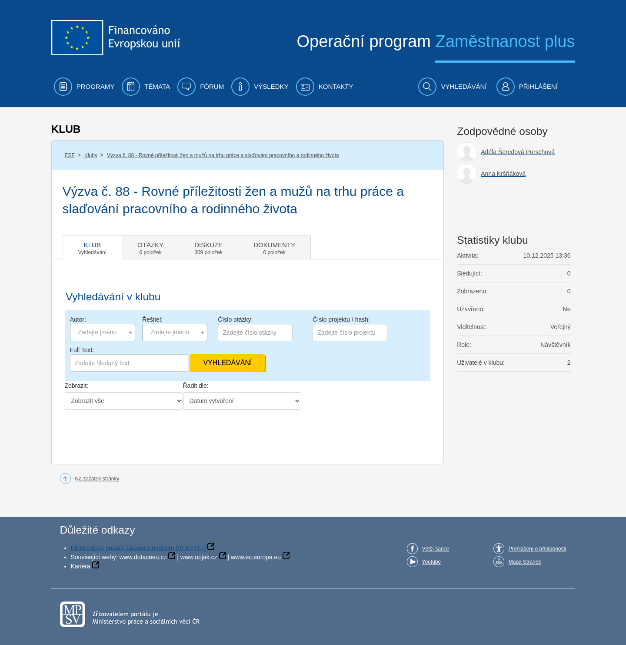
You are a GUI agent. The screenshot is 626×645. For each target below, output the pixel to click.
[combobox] (102, 332)
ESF (70, 155)
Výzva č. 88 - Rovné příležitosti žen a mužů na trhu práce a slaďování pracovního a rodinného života (223, 155)
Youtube (431, 562)
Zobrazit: (76, 385)
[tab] (93, 247)
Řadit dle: (196, 385)
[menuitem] (84, 86)
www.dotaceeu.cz (143, 557)
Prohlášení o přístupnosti (537, 549)
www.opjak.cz (198, 557)
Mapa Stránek (525, 562)
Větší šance (436, 549)
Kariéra (80, 566)
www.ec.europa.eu (256, 557)
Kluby (90, 155)
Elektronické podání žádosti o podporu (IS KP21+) (138, 547)
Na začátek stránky (97, 479)
